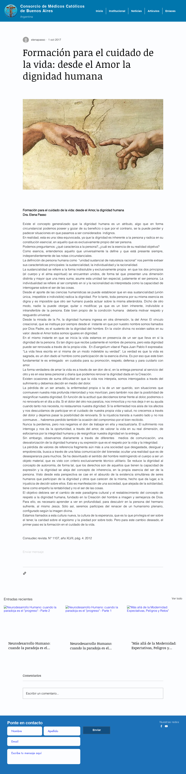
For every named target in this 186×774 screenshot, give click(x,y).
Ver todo (177, 598)
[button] (117, 11)
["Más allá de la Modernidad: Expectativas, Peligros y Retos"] (154, 620)
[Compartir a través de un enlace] (24, 573)
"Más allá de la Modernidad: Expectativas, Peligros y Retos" (154, 645)
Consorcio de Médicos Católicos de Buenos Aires (52, 8)
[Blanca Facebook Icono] (161, 726)
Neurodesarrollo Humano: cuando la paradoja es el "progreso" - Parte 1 (91, 645)
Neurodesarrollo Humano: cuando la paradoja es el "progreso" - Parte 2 (29, 645)
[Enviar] (96, 730)
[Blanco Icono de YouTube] (166, 726)
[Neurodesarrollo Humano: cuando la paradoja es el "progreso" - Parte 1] (93, 621)
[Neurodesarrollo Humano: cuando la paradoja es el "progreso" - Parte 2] (31, 620)
